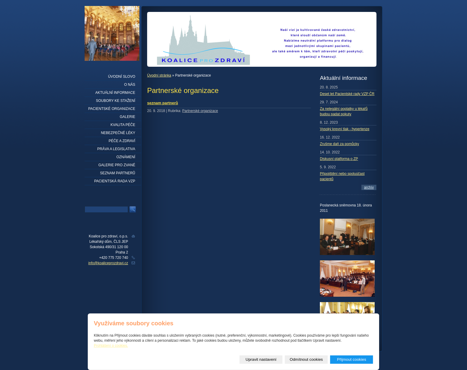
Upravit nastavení (261, 359)
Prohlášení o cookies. (111, 345)
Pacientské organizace (111, 109)
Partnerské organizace (200, 111)
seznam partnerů (162, 103)
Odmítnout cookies (306, 359)
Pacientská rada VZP (114, 181)
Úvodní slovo (121, 76)
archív (369, 187)
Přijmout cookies (351, 359)
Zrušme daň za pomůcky (339, 144)
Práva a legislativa (116, 149)
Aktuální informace (115, 93)
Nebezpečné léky (118, 133)
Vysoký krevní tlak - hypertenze (344, 129)
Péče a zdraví (122, 141)
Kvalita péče (122, 125)
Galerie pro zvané (116, 165)
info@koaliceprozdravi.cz (108, 263)
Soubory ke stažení (115, 101)
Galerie (127, 117)
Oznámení (125, 157)
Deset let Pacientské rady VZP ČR (347, 94)
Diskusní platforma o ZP (339, 159)
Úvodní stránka (159, 75)
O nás (129, 85)
